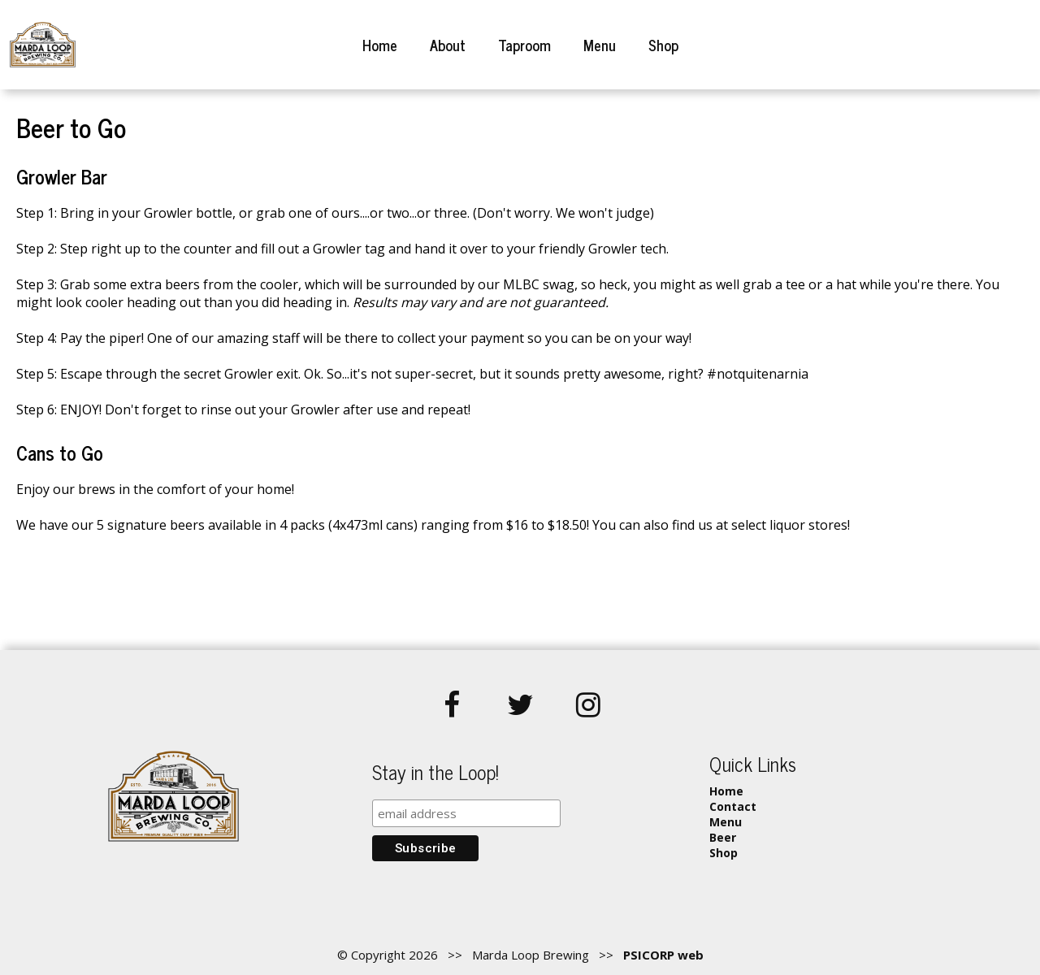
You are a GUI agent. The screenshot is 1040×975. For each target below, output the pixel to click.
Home (379, 44)
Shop (663, 44)
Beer (722, 837)
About (448, 44)
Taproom (524, 44)
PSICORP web (663, 955)
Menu (599, 44)
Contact (732, 806)
